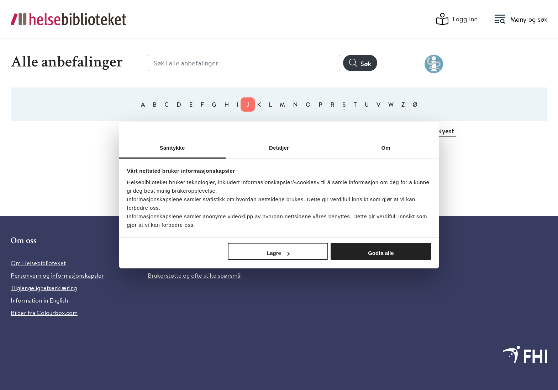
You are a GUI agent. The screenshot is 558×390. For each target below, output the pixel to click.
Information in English (39, 300)
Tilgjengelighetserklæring (44, 288)
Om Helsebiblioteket (38, 263)
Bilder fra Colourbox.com (44, 313)
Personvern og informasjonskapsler (57, 275)
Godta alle (381, 253)
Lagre (278, 253)
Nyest (445, 130)
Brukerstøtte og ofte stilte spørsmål (195, 275)
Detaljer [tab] (279, 148)
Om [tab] (385, 148)
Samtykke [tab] (172, 148)
